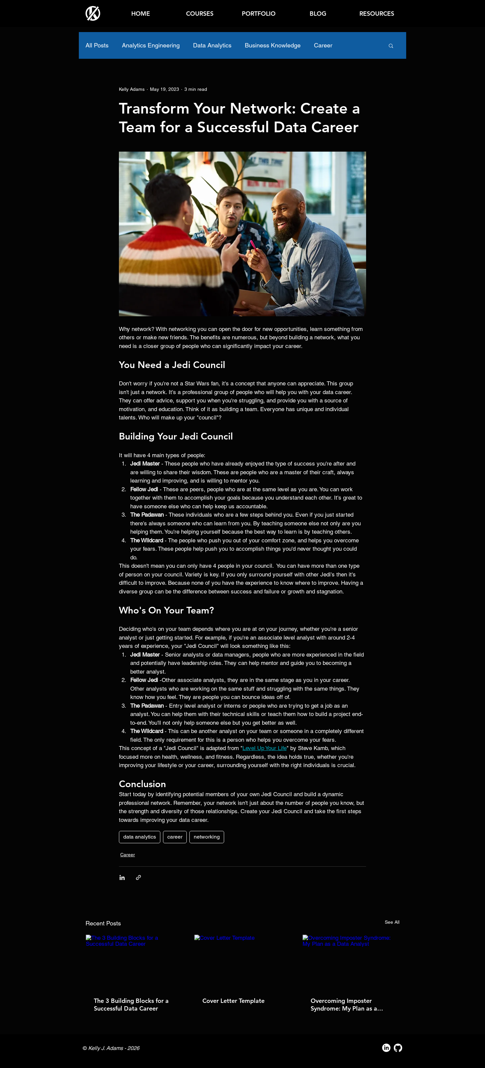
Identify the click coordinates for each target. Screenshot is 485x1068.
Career (323, 45)
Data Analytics (212, 45)
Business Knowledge (273, 45)
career (174, 837)
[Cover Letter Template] (242, 962)
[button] (376, 13)
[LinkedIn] (386, 1048)
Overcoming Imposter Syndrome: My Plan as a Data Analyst (344, 1004)
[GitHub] (398, 1048)
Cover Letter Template (233, 1001)
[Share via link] (138, 877)
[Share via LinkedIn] (122, 877)
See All (392, 922)
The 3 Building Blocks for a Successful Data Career (131, 1004)
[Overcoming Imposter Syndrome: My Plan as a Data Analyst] (351, 962)
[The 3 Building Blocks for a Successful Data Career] (134, 962)
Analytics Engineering (151, 45)
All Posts (97, 45)
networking (207, 837)
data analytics (139, 837)
